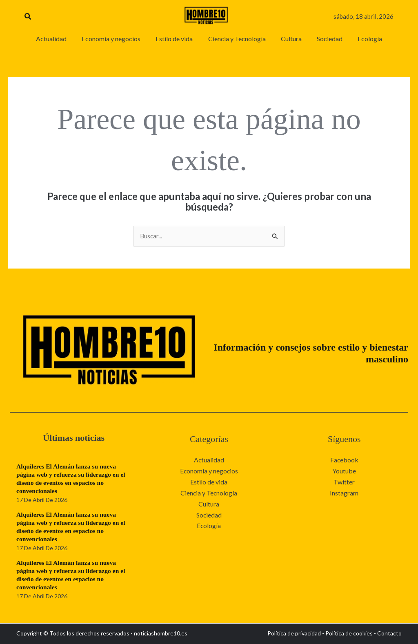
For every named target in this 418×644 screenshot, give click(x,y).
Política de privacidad (294, 633)
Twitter (344, 482)
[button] (28, 16)
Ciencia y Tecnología (209, 492)
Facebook (344, 460)
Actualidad (208, 460)
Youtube (344, 471)
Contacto (389, 633)
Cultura (208, 503)
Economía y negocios (209, 471)
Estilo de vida (208, 482)
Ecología (209, 525)
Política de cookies (349, 633)
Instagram (344, 492)
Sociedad (209, 514)
